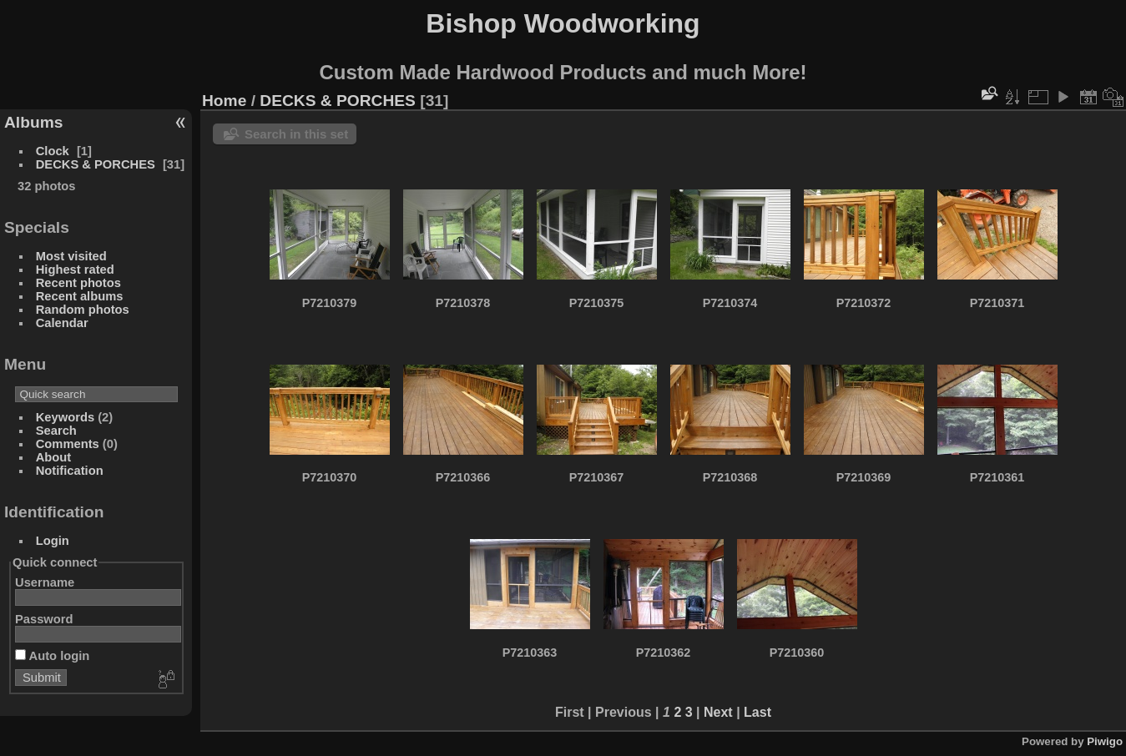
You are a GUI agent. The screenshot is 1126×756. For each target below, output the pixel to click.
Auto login (52, 656)
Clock (52, 151)
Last (757, 712)
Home (224, 100)
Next (718, 712)
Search (56, 430)
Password (44, 619)
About (54, 457)
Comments (67, 444)
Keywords (65, 417)
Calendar (62, 323)
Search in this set (296, 134)
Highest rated (75, 269)
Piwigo (1105, 741)
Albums (33, 122)
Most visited (71, 256)
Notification (70, 470)
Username (44, 582)
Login (52, 540)
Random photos (82, 309)
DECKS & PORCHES (95, 164)
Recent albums (80, 296)
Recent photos (78, 283)
